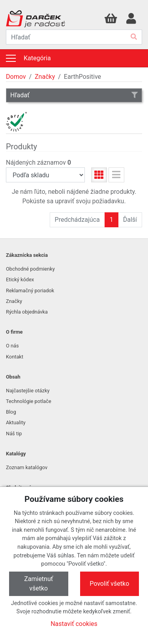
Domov (16, 76)
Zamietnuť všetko (38, 583)
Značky (45, 76)
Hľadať (74, 95)
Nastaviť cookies (74, 624)
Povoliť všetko (109, 583)
